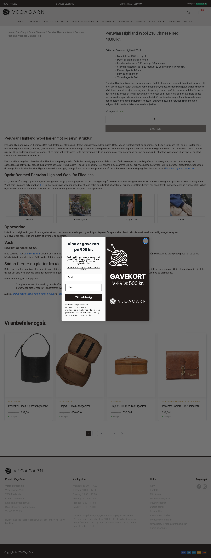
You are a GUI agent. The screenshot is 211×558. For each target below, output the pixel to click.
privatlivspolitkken (76, 307)
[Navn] (83, 287)
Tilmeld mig (83, 297)
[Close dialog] (145, 241)
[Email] (83, 277)
